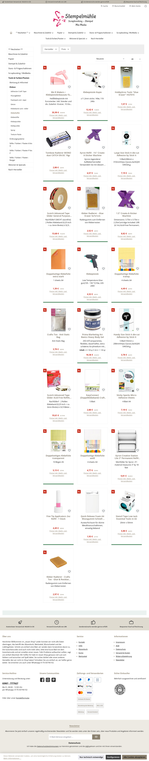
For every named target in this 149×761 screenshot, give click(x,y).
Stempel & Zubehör (16, 63)
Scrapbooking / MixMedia (19, 73)
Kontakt (82, 642)
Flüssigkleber (16, 96)
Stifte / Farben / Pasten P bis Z (21, 151)
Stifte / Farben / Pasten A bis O (21, 144)
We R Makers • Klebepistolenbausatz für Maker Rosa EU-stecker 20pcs (58, 93)
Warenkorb (83, 649)
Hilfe (80, 646)
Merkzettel (83, 656)
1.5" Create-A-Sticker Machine (126, 214)
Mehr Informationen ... (12, 758)
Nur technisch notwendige (91, 757)
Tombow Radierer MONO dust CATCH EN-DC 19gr (58, 154)
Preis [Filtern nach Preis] (65, 49)
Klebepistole (92, 274)
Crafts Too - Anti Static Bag (58, 335)
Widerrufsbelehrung (124, 656)
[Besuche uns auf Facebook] (42, 680)
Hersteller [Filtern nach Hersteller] (51, 49)
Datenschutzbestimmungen (48, 747)
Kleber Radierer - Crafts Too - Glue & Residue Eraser (58, 578)
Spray (13, 130)
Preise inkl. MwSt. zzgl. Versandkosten (92, 113)
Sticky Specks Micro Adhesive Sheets (126, 396)
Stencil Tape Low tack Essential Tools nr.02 (126, 517)
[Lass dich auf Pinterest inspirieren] (53, 680)
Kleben (13, 87)
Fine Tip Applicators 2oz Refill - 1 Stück (58, 517)
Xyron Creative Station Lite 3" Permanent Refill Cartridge (126, 457)
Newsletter (120, 660)
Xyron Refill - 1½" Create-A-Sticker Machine (92, 154)
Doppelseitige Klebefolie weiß (92, 457)
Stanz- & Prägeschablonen (20, 68)
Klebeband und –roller (19, 109)
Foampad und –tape (18, 100)
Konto (81, 653)
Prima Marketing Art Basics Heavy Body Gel (92, 335)
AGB (117, 646)
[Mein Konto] (135, 6)
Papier (11, 59)
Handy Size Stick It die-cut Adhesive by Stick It (127, 335)
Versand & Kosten (123, 653)
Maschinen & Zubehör (18, 54)
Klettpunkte (15, 126)
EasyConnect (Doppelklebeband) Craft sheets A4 (92, 396)
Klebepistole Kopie (92, 92)
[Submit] (96, 737)
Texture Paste (16, 134)
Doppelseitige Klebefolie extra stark (58, 275)
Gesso (13, 104)
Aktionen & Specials (17, 165)
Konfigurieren (113, 757)
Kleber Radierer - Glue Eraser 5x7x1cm (92, 214)
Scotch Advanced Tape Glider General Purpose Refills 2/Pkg (58, 214)
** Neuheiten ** (15, 49)
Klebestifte (15, 117)
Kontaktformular (22, 698)
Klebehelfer (15, 113)
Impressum (120, 642)
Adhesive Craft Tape (18, 91)
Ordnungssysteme (17, 139)
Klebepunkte (16, 121)
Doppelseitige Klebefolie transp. (127, 275)
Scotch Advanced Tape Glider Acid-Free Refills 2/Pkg (58, 396)
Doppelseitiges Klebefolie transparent (58, 457)
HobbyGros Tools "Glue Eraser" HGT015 (126, 93)
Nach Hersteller (15, 169)
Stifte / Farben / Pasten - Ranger (19, 158)
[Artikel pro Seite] (136, 59)
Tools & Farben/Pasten (18, 78)
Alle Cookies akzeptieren (134, 757)
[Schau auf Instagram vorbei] (48, 680)
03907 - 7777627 (10, 683)
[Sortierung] (110, 59)
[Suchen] (104, 6)
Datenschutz (121, 649)
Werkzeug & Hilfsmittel (19, 82)
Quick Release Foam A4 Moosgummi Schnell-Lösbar (92, 517)
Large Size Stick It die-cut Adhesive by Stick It (126, 154)
